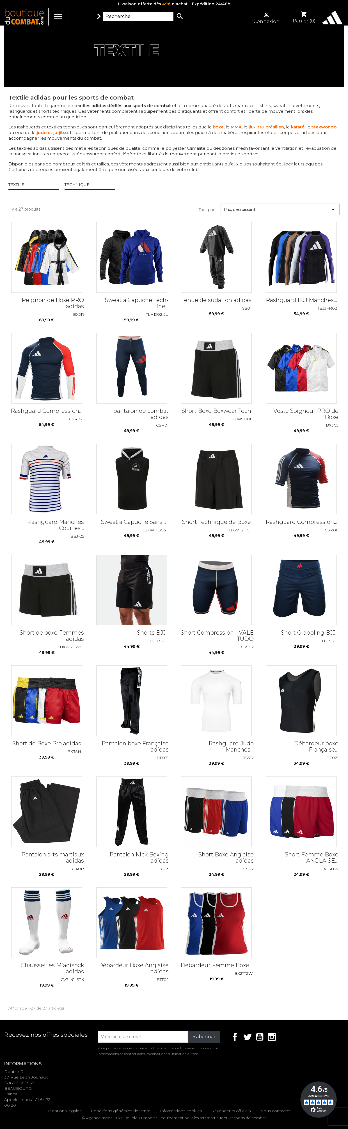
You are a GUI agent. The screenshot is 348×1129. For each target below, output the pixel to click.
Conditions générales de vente (120, 1110)
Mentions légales (64, 1110)
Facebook (235, 1037)
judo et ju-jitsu (52, 132)
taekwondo (324, 127)
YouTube (259, 1037)
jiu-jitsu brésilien (266, 127)
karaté (297, 127)
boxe (218, 127)
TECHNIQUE (77, 184)
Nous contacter (275, 1110)
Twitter (247, 1037)
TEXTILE (16, 184)
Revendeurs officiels (231, 1110)
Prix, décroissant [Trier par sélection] (280, 209)
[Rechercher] (138, 16)
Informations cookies (181, 1110)
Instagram (272, 1037)
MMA (236, 127)
